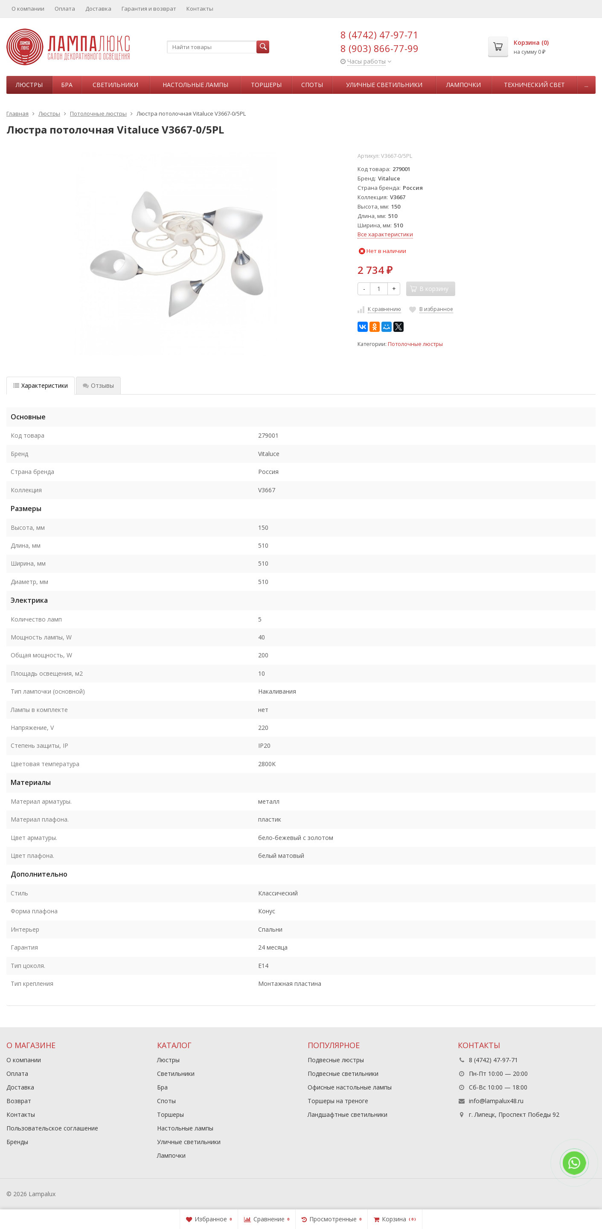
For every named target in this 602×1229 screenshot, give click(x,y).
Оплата (65, 8)
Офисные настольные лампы (350, 1087)
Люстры (29, 85)
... (586, 85)
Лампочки (463, 85)
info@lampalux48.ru (496, 1101)
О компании (28, 8)
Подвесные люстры (336, 1060)
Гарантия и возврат (149, 8)
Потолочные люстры (415, 344)
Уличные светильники (384, 85)
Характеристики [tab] (40, 385)
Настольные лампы (195, 85)
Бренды (17, 1142)
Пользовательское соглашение (52, 1128)
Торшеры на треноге (338, 1101)
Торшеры (266, 85)
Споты (312, 85)
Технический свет (534, 85)
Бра (67, 85)
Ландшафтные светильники (347, 1114)
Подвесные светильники (343, 1073)
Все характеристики (385, 234)
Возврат (18, 1101)
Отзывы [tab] (98, 385)
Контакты (199, 8)
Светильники (115, 85)
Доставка (98, 8)
